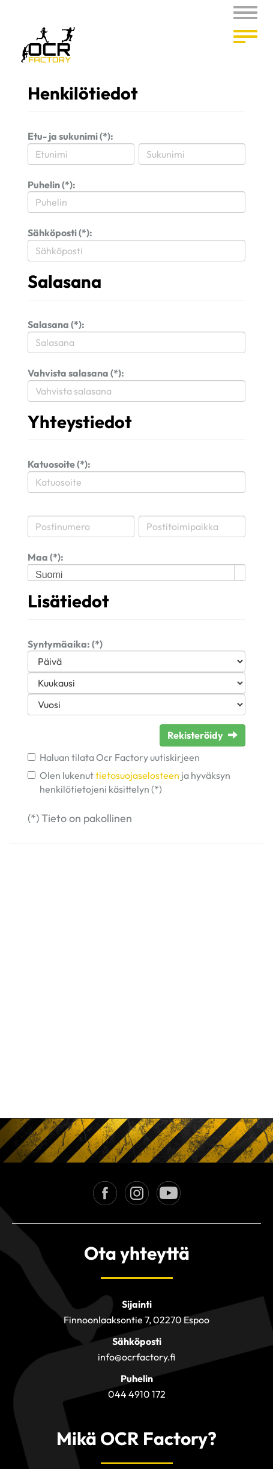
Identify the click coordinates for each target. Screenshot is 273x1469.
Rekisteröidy (202, 735)
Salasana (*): (56, 324)
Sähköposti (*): (60, 233)
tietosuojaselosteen (137, 775)
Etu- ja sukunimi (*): (70, 136)
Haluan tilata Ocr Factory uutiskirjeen (120, 757)
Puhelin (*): (52, 185)
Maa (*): (46, 557)
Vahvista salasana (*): (76, 373)
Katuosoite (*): (59, 464)
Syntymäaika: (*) (65, 644)
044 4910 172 (137, 1394)
